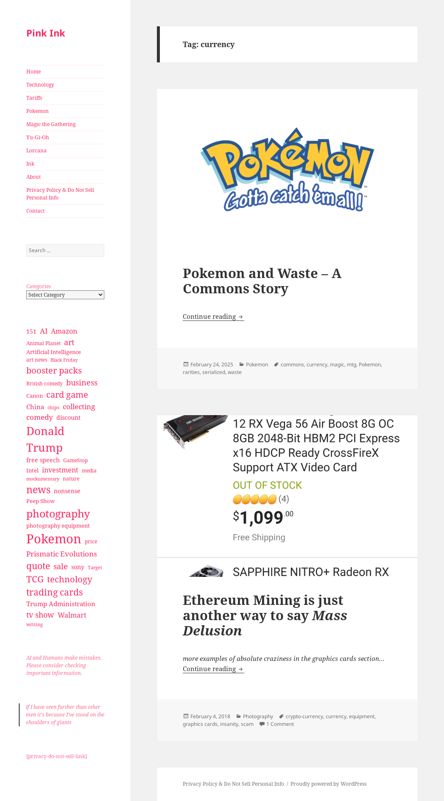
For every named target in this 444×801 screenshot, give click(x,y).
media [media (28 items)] (89, 470)
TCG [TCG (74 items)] (35, 579)
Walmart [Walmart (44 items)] (72, 615)
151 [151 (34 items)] (31, 331)
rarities (191, 372)
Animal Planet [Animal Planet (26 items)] (43, 343)
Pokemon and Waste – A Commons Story (262, 280)
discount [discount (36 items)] (68, 417)
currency (317, 364)
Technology (40, 84)
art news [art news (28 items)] (36, 359)
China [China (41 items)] (35, 406)
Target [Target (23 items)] (95, 568)
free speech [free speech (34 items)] (43, 460)
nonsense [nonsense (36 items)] (67, 491)
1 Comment (280, 724)
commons (292, 364)
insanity (229, 724)
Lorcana (36, 150)
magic (337, 364)
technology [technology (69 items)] (69, 579)
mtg (351, 364)
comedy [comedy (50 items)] (39, 417)
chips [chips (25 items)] (53, 407)
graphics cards (200, 724)
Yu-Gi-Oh (37, 137)
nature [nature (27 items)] (71, 478)
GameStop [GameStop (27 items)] (75, 460)
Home (33, 71)
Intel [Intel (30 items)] (32, 470)
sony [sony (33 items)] (77, 567)
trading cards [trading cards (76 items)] (54, 592)
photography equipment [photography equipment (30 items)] (58, 525)
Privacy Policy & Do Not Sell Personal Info (60, 193)
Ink (30, 163)
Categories (38, 286)
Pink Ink (45, 32)
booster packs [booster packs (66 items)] (54, 370)
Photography (258, 716)
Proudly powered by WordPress (328, 783)
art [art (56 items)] (69, 342)
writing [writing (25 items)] (34, 624)
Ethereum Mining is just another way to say (265, 615)
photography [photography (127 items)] (58, 513)
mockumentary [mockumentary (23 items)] (42, 479)
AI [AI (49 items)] (43, 331)
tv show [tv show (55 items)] (40, 615)
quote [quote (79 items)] (38, 565)
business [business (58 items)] (82, 382)
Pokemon (37, 111)
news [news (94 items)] (38, 489)
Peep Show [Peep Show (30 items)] (40, 501)
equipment (361, 716)
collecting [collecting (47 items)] (79, 406)
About (33, 176)
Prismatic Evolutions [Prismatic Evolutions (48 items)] (61, 554)
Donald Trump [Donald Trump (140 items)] (45, 439)
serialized (213, 372)
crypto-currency (304, 716)
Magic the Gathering (50, 124)
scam (247, 724)
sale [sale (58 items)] (60, 566)
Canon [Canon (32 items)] (34, 395)
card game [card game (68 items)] (67, 394)
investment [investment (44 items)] (60, 470)
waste (235, 372)
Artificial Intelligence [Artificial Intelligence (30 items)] (53, 352)
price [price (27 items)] (91, 541)
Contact (35, 210)
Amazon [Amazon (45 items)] (64, 331)
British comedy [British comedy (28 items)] (44, 383)
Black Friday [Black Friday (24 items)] (64, 360)
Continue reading (213, 316)
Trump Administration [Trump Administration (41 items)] (60, 603)
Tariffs (34, 97)
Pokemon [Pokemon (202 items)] (53, 538)
